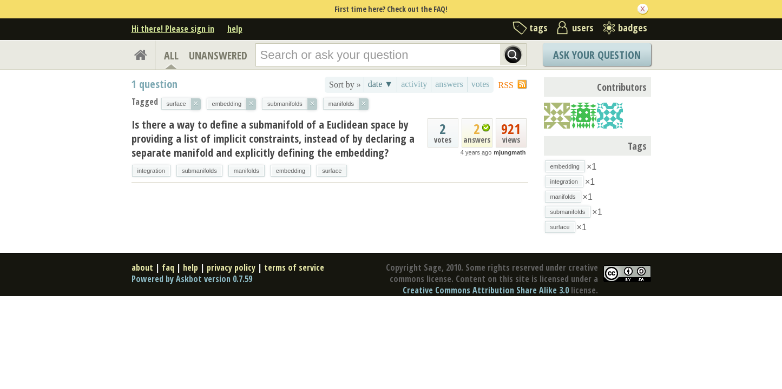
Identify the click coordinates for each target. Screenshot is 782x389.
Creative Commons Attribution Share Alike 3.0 (486, 290)
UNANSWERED (218, 55)
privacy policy (231, 267)
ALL (171, 55)
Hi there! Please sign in (173, 29)
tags (538, 27)
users (583, 27)
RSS (506, 85)
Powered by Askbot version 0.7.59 (192, 279)
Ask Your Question (597, 55)
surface (331, 170)
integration (151, 170)
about (142, 267)
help (234, 29)
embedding (290, 170)
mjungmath (509, 152)
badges (632, 27)
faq (168, 267)
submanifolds (199, 170)
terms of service (294, 267)
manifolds (246, 170)
